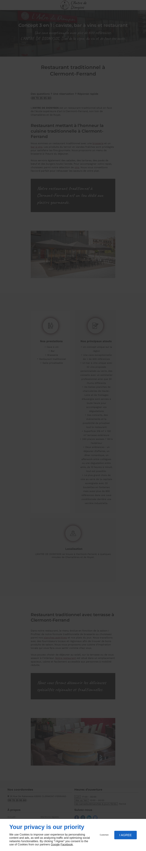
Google (55, 844)
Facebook (67, 844)
